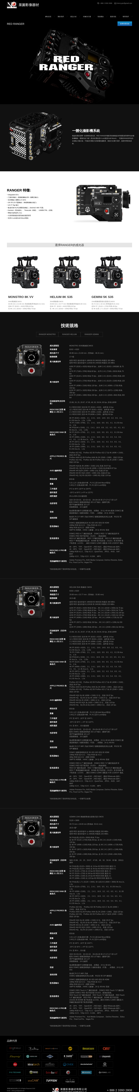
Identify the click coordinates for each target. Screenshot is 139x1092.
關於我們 (61, 16)
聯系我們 (126, 16)
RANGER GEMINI (92, 334)
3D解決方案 (87, 16)
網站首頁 (48, 16)
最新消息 (113, 16)
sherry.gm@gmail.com (124, 3)
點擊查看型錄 (124, 24)
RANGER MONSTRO (47, 334)
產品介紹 (73, 16)
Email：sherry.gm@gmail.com (15, 1082)
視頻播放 (101, 16)
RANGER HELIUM (69, 334)
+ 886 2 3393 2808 (105, 3)
